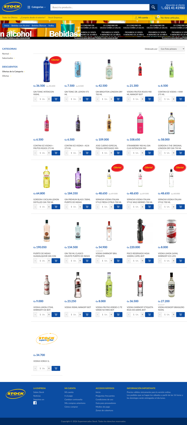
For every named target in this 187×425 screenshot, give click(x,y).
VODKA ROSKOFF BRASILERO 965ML (171, 308)
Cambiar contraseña (73, 399)
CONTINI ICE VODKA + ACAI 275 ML (77, 146)
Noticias (37, 396)
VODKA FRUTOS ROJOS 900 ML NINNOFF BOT (139, 93)
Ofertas (5, 76)
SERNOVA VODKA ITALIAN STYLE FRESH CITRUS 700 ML (108, 200)
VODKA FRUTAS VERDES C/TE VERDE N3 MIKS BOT (109, 308)
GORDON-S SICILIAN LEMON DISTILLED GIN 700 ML (46, 200)
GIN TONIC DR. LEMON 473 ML (77, 93)
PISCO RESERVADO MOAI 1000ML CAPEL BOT (138, 254)
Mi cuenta (142, 18)
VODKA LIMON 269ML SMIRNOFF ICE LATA (168, 254)
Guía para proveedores (106, 403)
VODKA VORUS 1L (41, 361)
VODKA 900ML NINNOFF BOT (78, 307)
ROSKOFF (161, 305)
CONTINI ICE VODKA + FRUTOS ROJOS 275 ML (43, 146)
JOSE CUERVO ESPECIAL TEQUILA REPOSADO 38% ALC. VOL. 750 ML (107, 148)
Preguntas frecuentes (105, 396)
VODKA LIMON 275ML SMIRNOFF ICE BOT (43, 308)
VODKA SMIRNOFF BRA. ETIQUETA (106, 254)
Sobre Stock (38, 392)
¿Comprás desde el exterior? (33, 17)
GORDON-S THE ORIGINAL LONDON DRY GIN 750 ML (170, 146)
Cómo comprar (71, 406)
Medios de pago (103, 406)
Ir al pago (69, 396)
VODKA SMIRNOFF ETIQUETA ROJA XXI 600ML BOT (140, 308)
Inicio (6, 25)
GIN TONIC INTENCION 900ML (43, 93)
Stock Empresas (55, 17)
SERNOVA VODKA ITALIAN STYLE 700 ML (169, 200)
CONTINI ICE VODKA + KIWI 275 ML (170, 93)
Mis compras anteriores (75, 403)
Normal (5, 53)
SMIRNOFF (99, 251)
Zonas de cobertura (104, 410)
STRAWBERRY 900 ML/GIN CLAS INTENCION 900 (138, 146)
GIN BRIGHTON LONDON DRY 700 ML (109, 93)
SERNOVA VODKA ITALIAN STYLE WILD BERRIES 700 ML (140, 200)
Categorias (36, 7)
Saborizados (7, 58)
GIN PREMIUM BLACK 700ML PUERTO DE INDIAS (77, 200)
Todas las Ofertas (10, 17)
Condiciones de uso (104, 399)
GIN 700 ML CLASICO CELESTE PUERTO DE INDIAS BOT (77, 256)
